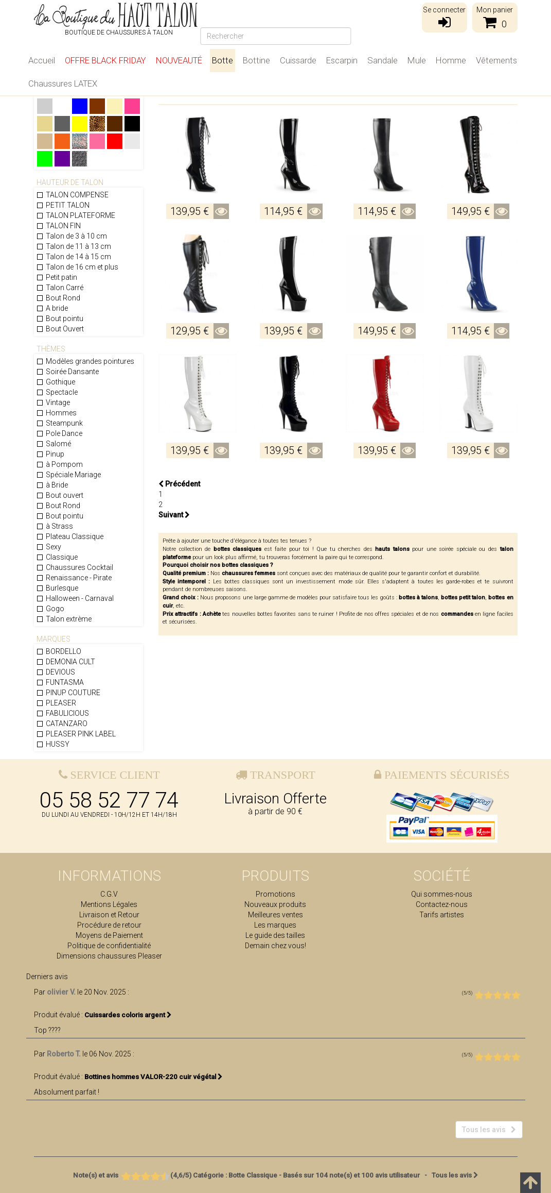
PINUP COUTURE (68, 692)
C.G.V (109, 894)
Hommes (56, 413)
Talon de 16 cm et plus (77, 267)
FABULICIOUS (62, 713)
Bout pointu (59, 318)
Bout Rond (58, 298)
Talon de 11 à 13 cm (73, 246)
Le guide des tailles (275, 935)
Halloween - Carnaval (75, 598)
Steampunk (59, 423)
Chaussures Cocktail (74, 567)
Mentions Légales (109, 904)
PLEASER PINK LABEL (76, 734)
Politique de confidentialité (109, 946)
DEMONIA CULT (65, 662)
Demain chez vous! (275, 946)
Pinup (50, 454)
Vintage (53, 402)
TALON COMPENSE (72, 195)
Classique (57, 557)
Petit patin (56, 277)
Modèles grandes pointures (85, 361)
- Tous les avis (275, 1175)
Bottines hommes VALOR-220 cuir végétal (153, 1077)
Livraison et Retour (109, 915)
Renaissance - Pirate (74, 578)
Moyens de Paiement (109, 935)
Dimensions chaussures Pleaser (109, 956)
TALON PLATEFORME (75, 215)
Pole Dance (59, 433)
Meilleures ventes (275, 915)
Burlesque (57, 588)
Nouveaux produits (275, 904)
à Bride (52, 485)
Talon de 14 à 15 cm (73, 257)
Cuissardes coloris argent (128, 1015)
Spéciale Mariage (68, 475)
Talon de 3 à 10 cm (71, 236)
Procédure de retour (109, 925)
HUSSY (52, 744)
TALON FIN (58, 226)
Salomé (53, 444)
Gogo (50, 608)
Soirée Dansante (67, 371)
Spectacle (57, 392)
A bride (52, 308)
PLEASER (56, 703)
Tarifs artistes (441, 915)
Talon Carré (59, 287)
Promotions (275, 894)
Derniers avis (47, 976)
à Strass (54, 526)
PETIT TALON (63, 205)
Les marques (275, 925)
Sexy (48, 547)
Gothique (55, 382)
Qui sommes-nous (441, 894)
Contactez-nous (442, 904)
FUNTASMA (60, 682)
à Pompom (59, 464)
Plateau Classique (69, 536)
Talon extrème (64, 619)
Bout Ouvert (60, 329)
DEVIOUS (55, 672)
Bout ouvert (59, 495)
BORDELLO (58, 651)
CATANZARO (61, 723)
